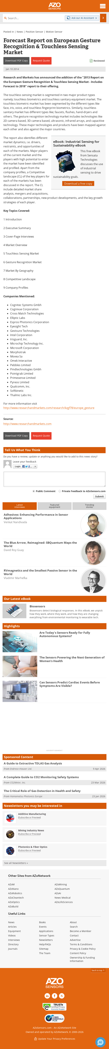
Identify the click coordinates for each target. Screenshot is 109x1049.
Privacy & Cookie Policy (83, 948)
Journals (13, 948)
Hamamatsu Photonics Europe (26, 796)
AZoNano (13, 888)
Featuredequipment (54, 506)
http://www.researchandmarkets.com (27, 424)
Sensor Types (46, 935)
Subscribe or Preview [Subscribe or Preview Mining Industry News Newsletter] (29, 833)
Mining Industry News (31, 830)
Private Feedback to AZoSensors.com (84, 491)
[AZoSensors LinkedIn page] (47, 996)
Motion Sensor (54, 31)
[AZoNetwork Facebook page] (54, 996)
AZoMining (61, 884)
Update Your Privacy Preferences (54, 1038)
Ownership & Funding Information (82, 959)
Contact (74, 935)
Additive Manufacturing (32, 814)
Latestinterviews (19, 506)
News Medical (63, 897)
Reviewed (99, 60)
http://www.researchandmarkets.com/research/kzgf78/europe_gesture (48, 408)
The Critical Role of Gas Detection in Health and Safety (42, 791)
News (20, 31)
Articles (12, 926)
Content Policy (78, 953)
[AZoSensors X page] (61, 996)
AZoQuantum (62, 888)
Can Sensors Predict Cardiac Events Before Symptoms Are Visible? (69, 684)
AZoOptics (14, 902)
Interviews (14, 940)
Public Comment (45, 491)
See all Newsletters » (16, 863)
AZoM (11, 884)
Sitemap (43, 948)
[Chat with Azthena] (100, 1042)
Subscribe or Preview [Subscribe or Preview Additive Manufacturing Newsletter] (29, 817)
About (73, 922)
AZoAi (58, 893)
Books (42, 922)
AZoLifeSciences (64, 902)
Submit (99, 496)
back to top (98, 970)
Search (74, 926)
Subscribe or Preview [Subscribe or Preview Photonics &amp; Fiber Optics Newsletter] (29, 850)
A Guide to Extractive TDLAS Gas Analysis (33, 763)
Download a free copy (78, 183)
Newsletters (46, 940)
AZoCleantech (16, 897)
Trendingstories (89, 506)
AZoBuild (13, 906)
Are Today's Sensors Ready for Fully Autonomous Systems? (64, 634)
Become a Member (80, 931)
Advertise (75, 940)
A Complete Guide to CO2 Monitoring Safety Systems (41, 777)
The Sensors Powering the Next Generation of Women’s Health (72, 659)
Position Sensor (34, 31)
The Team (44, 953)
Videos (12, 935)
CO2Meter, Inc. (18, 782)
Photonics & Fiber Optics (32, 846)
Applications (46, 931)
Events (43, 926)
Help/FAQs (45, 944)
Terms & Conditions (81, 944)
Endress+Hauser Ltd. (21, 768)
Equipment (14, 931)
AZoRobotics (15, 893)
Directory (13, 944)
